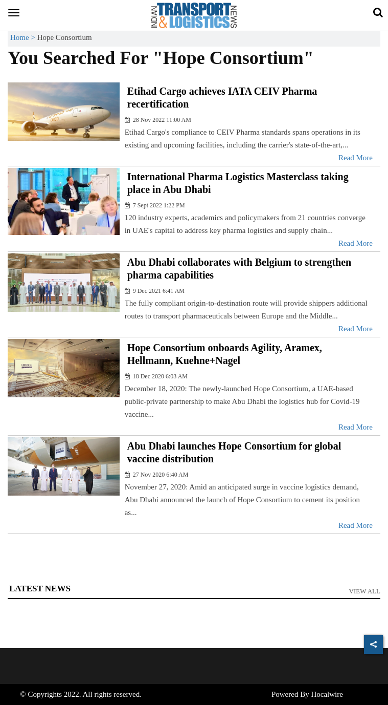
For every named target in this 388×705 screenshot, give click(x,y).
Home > (23, 37)
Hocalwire (327, 694)
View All (365, 591)
